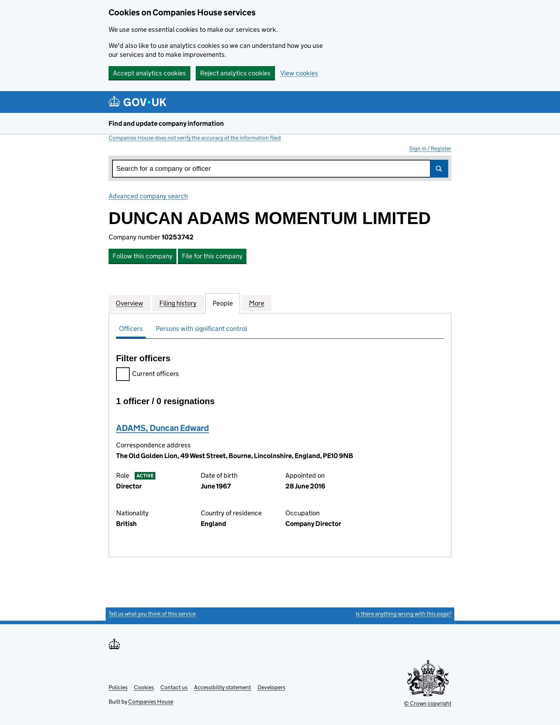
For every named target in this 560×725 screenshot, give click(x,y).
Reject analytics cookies (235, 73)
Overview (129, 303)
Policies (118, 687)
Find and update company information (166, 123)
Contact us (174, 687)
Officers (131, 328)
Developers (271, 687)
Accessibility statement (222, 687)
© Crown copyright (427, 703)
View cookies (299, 73)
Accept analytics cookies (149, 73)
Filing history (177, 303)
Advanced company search (148, 196)
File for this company (212, 256)
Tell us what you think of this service (152, 613)
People (222, 303)
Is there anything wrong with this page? (403, 613)
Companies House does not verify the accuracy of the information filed (195, 137)
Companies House (150, 701)
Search (439, 169)
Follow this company (142, 256)
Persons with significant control (201, 328)
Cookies (144, 687)
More (256, 303)
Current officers (147, 374)
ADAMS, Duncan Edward (162, 428)
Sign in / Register (430, 148)
